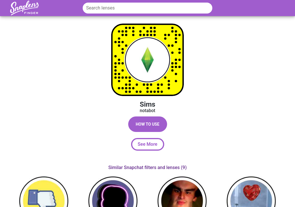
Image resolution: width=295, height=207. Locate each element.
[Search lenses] (147, 8)
